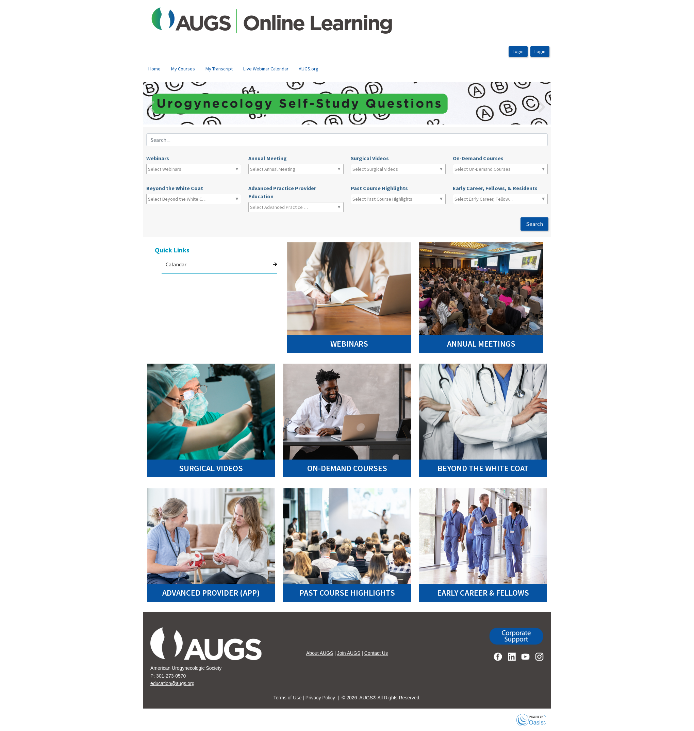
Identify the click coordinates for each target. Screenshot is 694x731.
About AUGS (319, 653)
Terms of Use (287, 697)
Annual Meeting (267, 158)
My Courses (183, 69)
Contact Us (376, 653)
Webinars (157, 158)
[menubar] (233, 69)
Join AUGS (348, 653)
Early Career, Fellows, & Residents (495, 188)
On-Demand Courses (478, 158)
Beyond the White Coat (174, 188)
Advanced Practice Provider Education (282, 192)
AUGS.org (308, 69)
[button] (173, 103)
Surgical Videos (370, 158)
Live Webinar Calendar (265, 69)
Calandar (176, 264)
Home (154, 69)
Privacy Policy (320, 697)
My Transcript (219, 69)
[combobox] (178, 169)
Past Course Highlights (379, 188)
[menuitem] (154, 69)
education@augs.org (172, 683)
